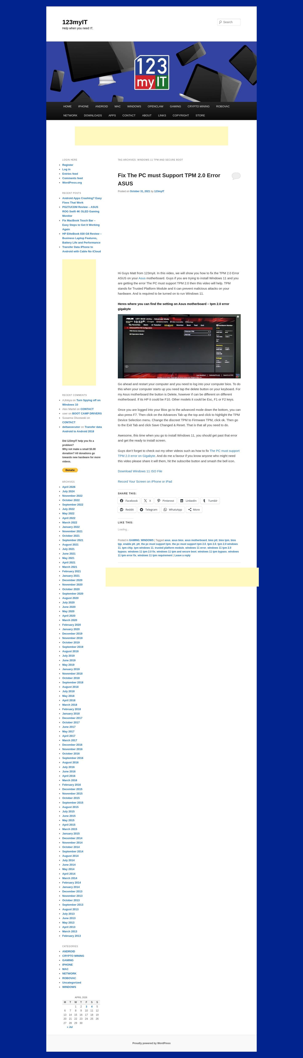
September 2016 (72, 758)
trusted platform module (169, 547)
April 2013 (68, 927)
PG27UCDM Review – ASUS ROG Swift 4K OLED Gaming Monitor (80, 211)
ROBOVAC (223, 106)
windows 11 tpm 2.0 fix (141, 551)
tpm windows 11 (144, 547)
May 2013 (68, 922)
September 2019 (72, 646)
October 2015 (71, 798)
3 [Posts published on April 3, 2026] (86, 1006)
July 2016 (68, 767)
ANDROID (101, 106)
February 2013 (71, 935)
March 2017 (69, 740)
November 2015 (72, 793)
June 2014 (69, 864)
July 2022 (68, 509)
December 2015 (72, 789)
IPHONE (83, 106)
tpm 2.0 (211, 544)
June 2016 (69, 771)
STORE (200, 115)
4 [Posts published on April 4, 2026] (92, 1006)
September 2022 (72, 504)
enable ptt (129, 544)
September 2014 (72, 851)
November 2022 (72, 495)
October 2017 (71, 722)
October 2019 (71, 642)
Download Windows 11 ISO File (140, 471)
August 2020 (70, 598)
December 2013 (72, 891)
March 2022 (69, 522)
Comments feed (72, 178)
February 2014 (71, 882)
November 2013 (72, 895)
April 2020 (68, 615)
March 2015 (69, 829)
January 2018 (71, 713)
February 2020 (71, 624)
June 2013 (69, 918)
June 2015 (69, 815)
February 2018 (71, 709)
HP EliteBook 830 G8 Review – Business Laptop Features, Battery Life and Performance (82, 238)
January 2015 (71, 833)
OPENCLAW (155, 106)
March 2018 (69, 704)
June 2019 (69, 660)
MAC (117, 106)
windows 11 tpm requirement (155, 555)
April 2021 (68, 562)
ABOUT (147, 115)
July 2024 (68, 491)
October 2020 (71, 589)
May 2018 (68, 695)
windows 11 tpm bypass (212, 551)
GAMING (175, 106)
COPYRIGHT (181, 115)
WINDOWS (134, 106)
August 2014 (70, 855)
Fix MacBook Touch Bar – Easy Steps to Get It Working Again (81, 225)
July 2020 (68, 602)
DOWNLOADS (93, 115)
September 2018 (72, 682)
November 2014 (72, 842)
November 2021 (72, 531)
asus (167, 540)
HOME (67, 106)
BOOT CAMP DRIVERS (87, 413)
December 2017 (72, 718)
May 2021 (68, 558)
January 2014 (71, 887)
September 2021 (72, 540)
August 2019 (70, 651)
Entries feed (70, 173)
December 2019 (72, 633)
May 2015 (68, 820)
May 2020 (68, 611)
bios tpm (224, 540)
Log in (66, 169)
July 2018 (68, 691)
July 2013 (68, 913)
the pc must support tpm (156, 544)
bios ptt (212, 540)
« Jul (70, 1027)
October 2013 (71, 900)
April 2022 (68, 518)
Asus (141, 278)
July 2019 (68, 655)
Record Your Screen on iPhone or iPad (145, 481)
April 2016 (68, 775)
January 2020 (71, 629)
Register (67, 164)
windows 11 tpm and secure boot (177, 551)
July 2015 (68, 811)
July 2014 (68, 860)
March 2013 (69, 931)
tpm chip (127, 547)
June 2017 (69, 726)
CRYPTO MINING (199, 106)
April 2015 (68, 824)
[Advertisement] (151, 135)
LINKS (162, 115)
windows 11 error (195, 547)
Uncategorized (71, 982)
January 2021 (71, 575)
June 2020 (69, 606)
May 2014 (68, 869)
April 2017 (68, 735)
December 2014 (72, 838)
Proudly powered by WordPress (151, 1043)
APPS (112, 115)
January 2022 (71, 526)
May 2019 (68, 664)
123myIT (75, 22)
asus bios (177, 540)
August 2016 (70, 762)
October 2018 (71, 678)
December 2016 (72, 744)
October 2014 (71, 847)
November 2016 (72, 749)
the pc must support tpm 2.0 (189, 544)
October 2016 (71, 753)
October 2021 (71, 535)
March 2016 (69, 780)
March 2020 (69, 620)
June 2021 (69, 553)
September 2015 (72, 802)
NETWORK (70, 115)
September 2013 (72, 904)
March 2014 (69, 878)
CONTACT (129, 115)
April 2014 (68, 873)
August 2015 (70, 807)
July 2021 (68, 549)
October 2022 (71, 500)
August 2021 (70, 544)
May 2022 (68, 513)
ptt (138, 544)
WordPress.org (72, 182)
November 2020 (72, 584)
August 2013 (70, 909)
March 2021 (69, 566)
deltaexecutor (71, 427)
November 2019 (72, 638)
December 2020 (72, 580)
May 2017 (68, 731)
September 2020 (72, 593)
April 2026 (68, 486)
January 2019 (71, 669)
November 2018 (72, 673)
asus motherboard (196, 540)
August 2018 (70, 686)
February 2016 (71, 784)
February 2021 (71, 571)
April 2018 (68, 700)
